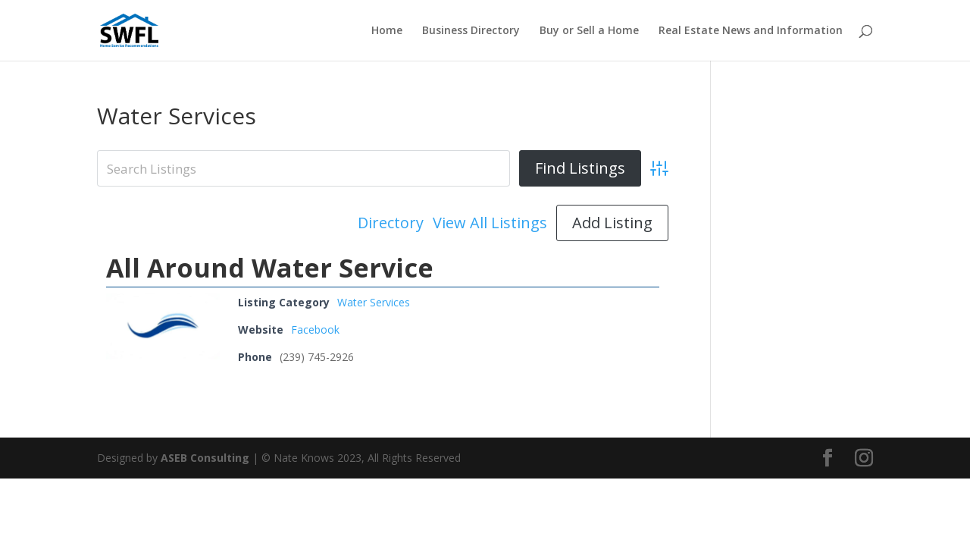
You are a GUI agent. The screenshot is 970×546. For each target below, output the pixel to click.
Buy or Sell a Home (589, 31)
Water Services (373, 302)
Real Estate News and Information (751, 31)
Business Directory (471, 31)
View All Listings (490, 223)
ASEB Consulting (205, 457)
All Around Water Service (269, 267)
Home (386, 31)
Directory (391, 223)
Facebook (315, 329)
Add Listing (612, 222)
